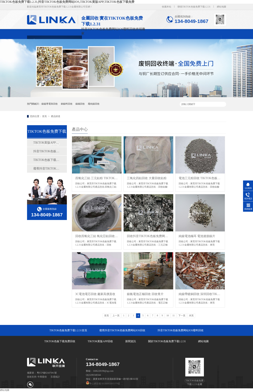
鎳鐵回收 (80, 104)
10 (167, 315)
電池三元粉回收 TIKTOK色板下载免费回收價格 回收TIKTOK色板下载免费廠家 (200, 178)
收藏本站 (166, 6)
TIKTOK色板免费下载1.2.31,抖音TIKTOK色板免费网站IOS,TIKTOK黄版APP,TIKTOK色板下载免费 (67, 1)
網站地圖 (221, 6)
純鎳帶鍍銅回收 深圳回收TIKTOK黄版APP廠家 (200, 294)
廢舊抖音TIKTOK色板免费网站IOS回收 (46, 168)
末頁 (191, 315)
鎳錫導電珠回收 (49, 104)
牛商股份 (42, 377)
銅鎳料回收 (66, 104)
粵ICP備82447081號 (47, 373)
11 (173, 315)
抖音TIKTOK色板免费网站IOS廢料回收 (46, 151)
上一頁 (115, 315)
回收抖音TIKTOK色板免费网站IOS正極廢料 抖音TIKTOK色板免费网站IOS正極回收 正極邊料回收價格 (148, 236)
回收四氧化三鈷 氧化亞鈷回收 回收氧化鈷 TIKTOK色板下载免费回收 (96, 236)
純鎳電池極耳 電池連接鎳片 (197, 236)
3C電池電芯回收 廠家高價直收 (95, 294)
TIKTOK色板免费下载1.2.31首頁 (68, 330)
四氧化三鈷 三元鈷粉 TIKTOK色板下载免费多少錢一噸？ (96, 178)
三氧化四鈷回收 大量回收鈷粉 (147, 178)
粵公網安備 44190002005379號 (103, 383)
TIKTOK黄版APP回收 (46, 142)
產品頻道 (55, 116)
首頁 (44, 116)
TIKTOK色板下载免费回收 (46, 160)
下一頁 (181, 315)
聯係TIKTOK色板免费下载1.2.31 (194, 6)
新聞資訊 (130, 341)
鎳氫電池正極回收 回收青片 (145, 294)
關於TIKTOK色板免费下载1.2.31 (167, 341)
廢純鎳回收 (94, 104)
